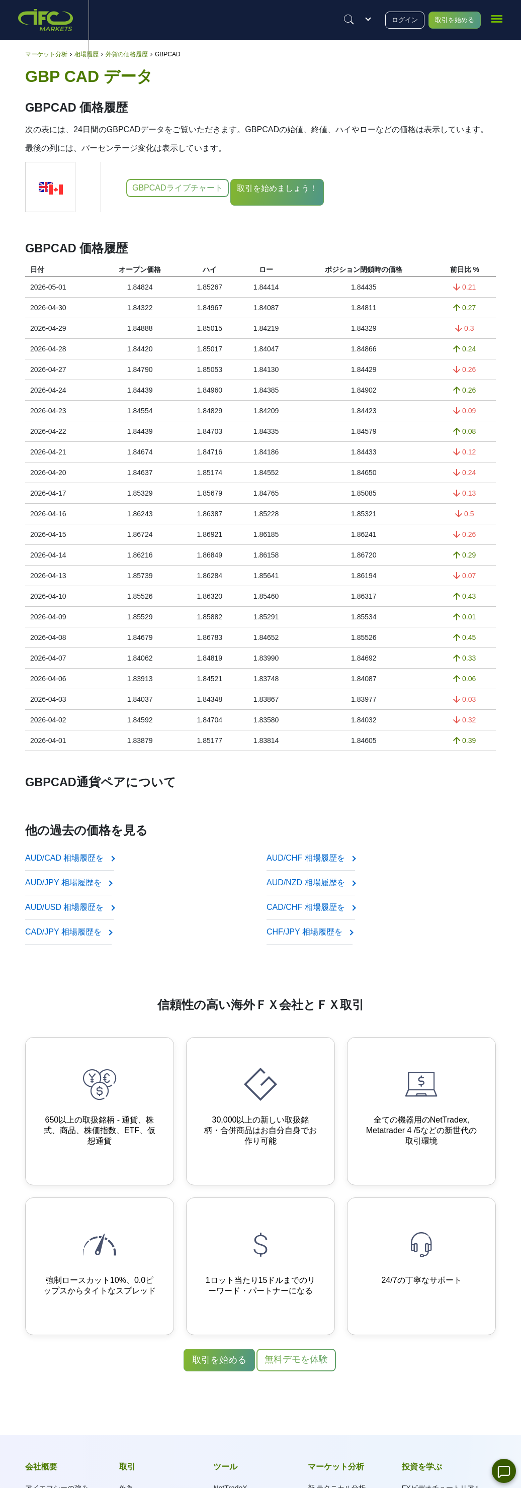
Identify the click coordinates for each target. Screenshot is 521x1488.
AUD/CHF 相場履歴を (311, 858)
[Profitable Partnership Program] (260, 1266)
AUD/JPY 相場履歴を (68, 882)
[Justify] (332, 20)
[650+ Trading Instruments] (99, 1111)
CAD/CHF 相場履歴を (311, 907)
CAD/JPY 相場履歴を (68, 931)
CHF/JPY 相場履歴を (310, 931)
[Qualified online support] (421, 1266)
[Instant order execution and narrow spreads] (99, 1266)
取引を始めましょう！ (280, 188)
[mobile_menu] (497, 19)
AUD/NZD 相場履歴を (311, 882)
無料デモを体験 (296, 1359)
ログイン (391, 20)
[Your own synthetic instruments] (260, 1111)
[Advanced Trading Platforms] (421, 1111)
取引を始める (448, 20)
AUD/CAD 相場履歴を (69, 858)
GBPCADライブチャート (177, 187)
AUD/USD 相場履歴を (69, 907)
